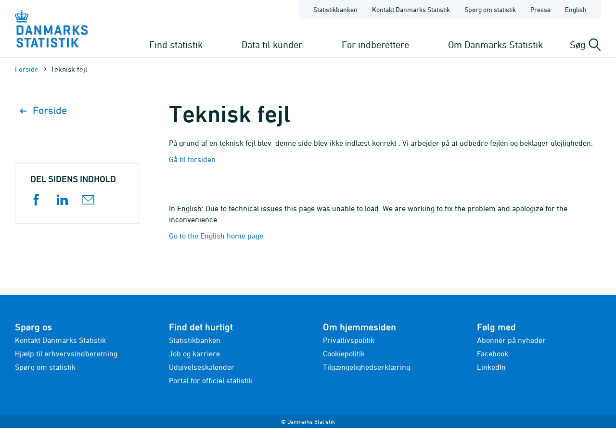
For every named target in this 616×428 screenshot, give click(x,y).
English (576, 9)
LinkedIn (491, 367)
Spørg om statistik (45, 367)
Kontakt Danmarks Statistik (60, 340)
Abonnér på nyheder (511, 340)
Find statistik (176, 44)
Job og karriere (194, 353)
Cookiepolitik (344, 353)
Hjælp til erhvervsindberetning (66, 353)
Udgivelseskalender (201, 367)
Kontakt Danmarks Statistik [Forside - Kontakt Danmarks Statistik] (411, 9)
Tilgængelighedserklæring (366, 367)
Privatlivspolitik (348, 340)
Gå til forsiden (192, 159)
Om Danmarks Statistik (495, 44)
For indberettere (375, 44)
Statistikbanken (335, 9)
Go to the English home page (216, 235)
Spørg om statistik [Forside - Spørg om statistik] (490, 9)
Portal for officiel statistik (211, 380)
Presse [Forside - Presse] (540, 9)
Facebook (492, 353)
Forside (26, 69)
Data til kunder (272, 44)
